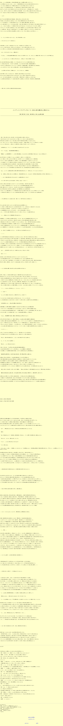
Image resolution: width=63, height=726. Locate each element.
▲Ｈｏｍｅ (27, 723)
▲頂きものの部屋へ (31, 717)
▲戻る (37, 723)
